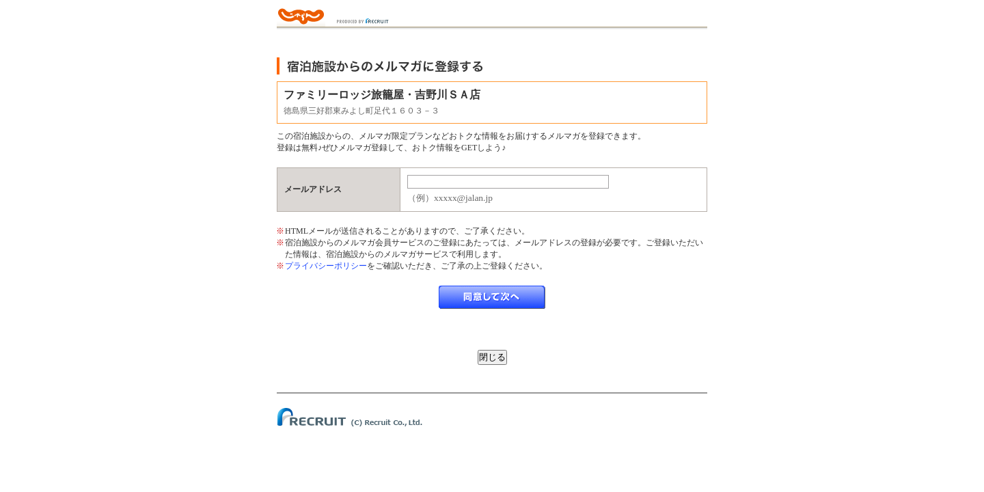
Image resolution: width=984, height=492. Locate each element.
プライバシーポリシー (326, 266)
